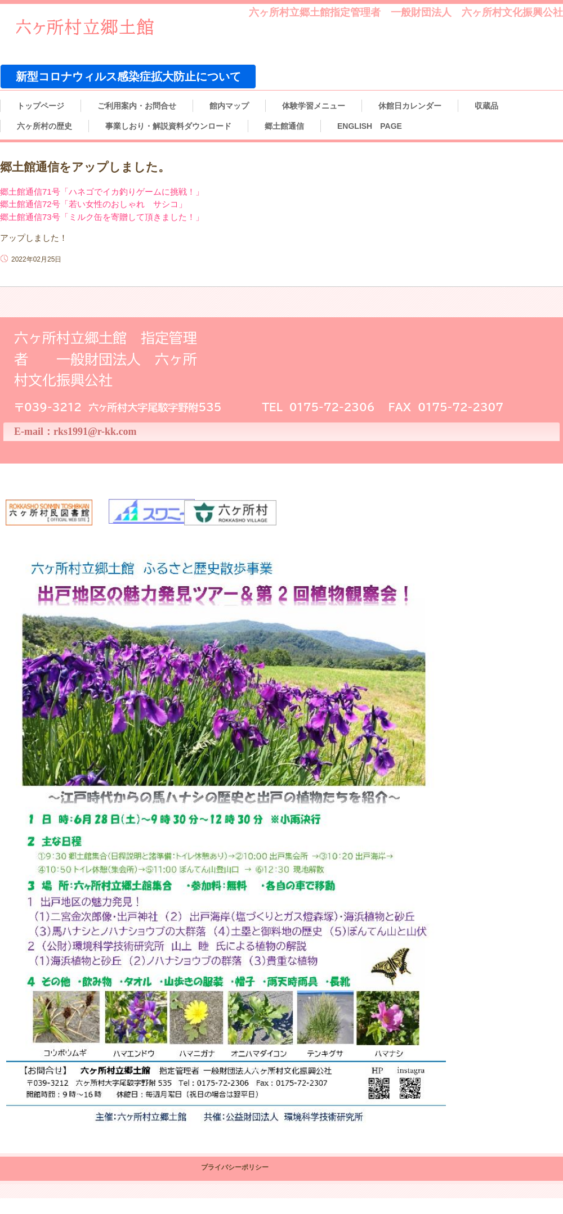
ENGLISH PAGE (369, 126)
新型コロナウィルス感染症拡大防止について (128, 76)
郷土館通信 (284, 126)
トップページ (40, 105)
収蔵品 (486, 105)
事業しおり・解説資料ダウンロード (168, 126)
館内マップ (229, 105)
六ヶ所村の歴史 (44, 126)
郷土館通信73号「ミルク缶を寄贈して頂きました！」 (102, 217)
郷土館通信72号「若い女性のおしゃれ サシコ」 (93, 204)
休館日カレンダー (409, 105)
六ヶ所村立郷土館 (95, 29)
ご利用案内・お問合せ (136, 105)
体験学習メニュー (313, 105)
